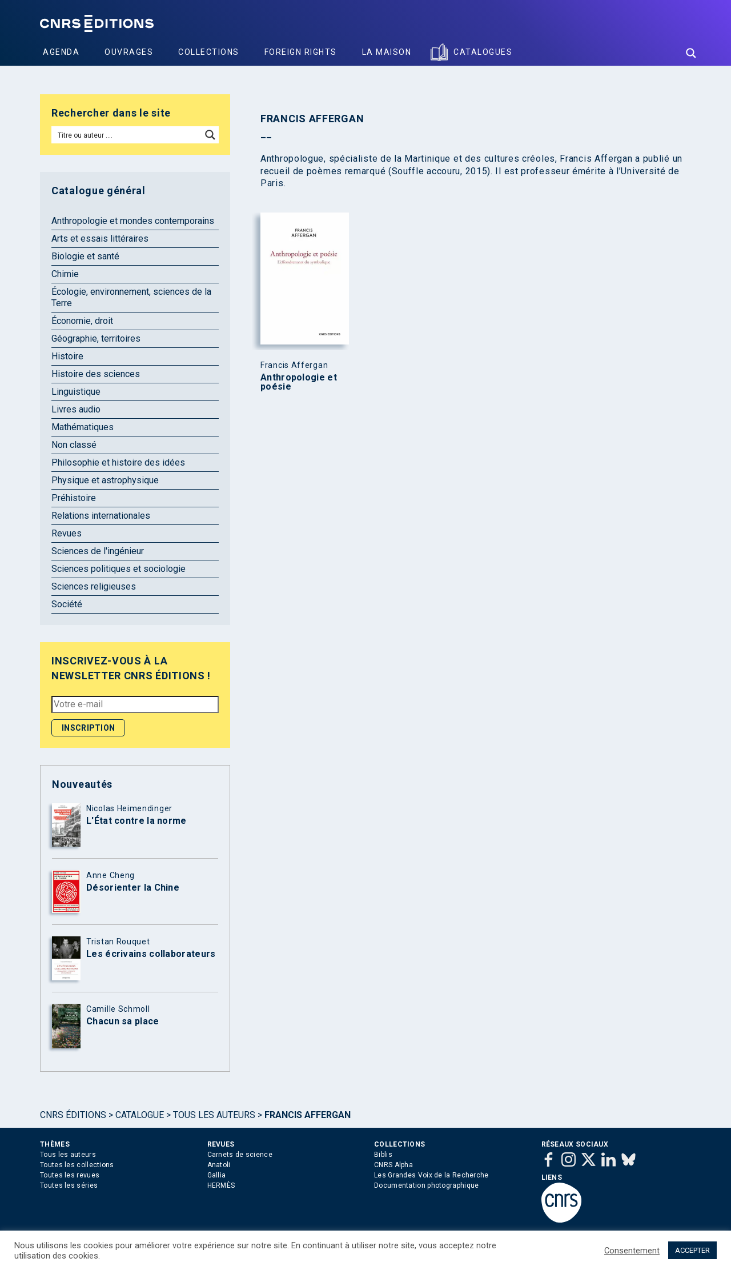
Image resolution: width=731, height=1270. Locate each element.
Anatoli (219, 1165)
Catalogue (139, 1114)
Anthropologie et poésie (298, 382)
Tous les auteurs (214, 1114)
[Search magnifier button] (691, 53)
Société (66, 604)
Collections (208, 52)
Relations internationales (100, 515)
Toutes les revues (69, 1175)
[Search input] (127, 135)
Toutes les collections (77, 1165)
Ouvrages (129, 52)
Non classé (74, 444)
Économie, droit (82, 320)
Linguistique (76, 391)
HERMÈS (221, 1185)
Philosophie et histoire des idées (118, 462)
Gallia (216, 1175)
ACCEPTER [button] (692, 1250)
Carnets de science (239, 1155)
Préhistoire (73, 497)
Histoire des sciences (95, 373)
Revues (66, 533)
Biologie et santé (85, 256)
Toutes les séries (69, 1185)
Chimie (65, 274)
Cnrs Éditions (73, 1114)
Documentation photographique (426, 1185)
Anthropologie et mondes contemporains (132, 220)
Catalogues (482, 52)
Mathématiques (82, 427)
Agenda (61, 52)
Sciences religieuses (93, 586)
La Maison (387, 52)
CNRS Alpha (393, 1165)
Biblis (383, 1155)
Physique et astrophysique (105, 480)
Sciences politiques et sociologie (118, 568)
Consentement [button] (632, 1250)
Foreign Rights (300, 52)
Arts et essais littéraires (99, 238)
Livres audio (76, 409)
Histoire (67, 356)
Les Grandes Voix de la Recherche (431, 1175)
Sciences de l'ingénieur (97, 551)
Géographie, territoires (95, 338)
